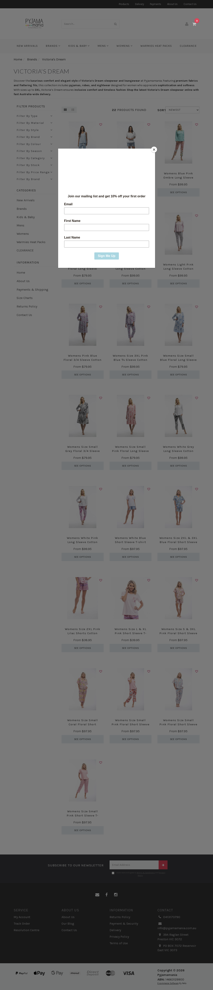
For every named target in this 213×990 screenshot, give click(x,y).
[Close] (154, 150)
